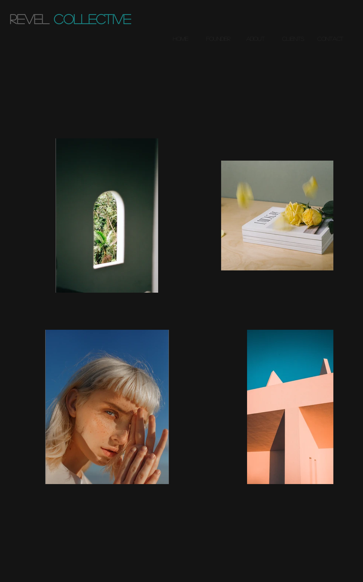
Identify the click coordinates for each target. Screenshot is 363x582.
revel (29, 18)
